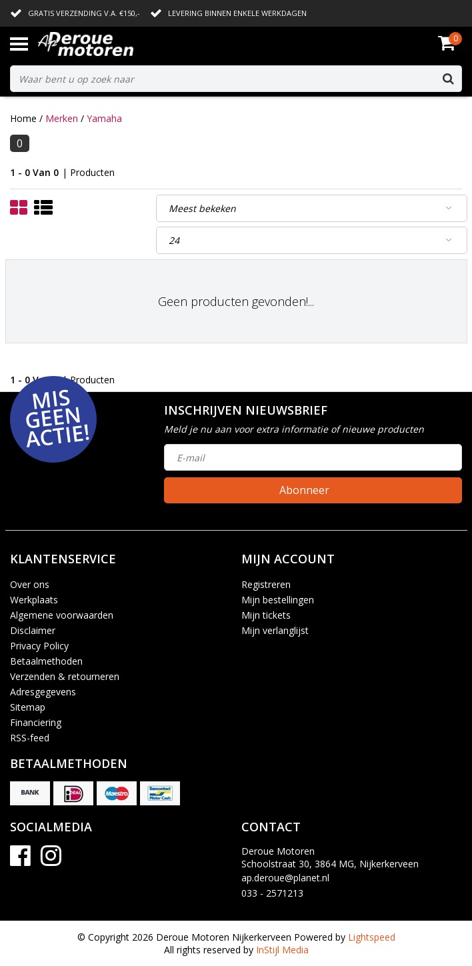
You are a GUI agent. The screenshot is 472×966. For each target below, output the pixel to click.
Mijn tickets (266, 615)
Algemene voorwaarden (61, 615)
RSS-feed (29, 737)
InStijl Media (282, 949)
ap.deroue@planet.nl (285, 877)
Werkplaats (34, 599)
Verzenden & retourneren (64, 676)
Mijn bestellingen (277, 599)
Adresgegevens (43, 691)
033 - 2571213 (272, 893)
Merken (61, 118)
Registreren (266, 584)
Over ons (29, 584)
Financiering (35, 722)
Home (23, 118)
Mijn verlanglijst (275, 630)
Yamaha (104, 118)
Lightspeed (371, 937)
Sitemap (27, 707)
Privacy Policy (39, 645)
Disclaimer (32, 630)
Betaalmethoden (46, 661)
